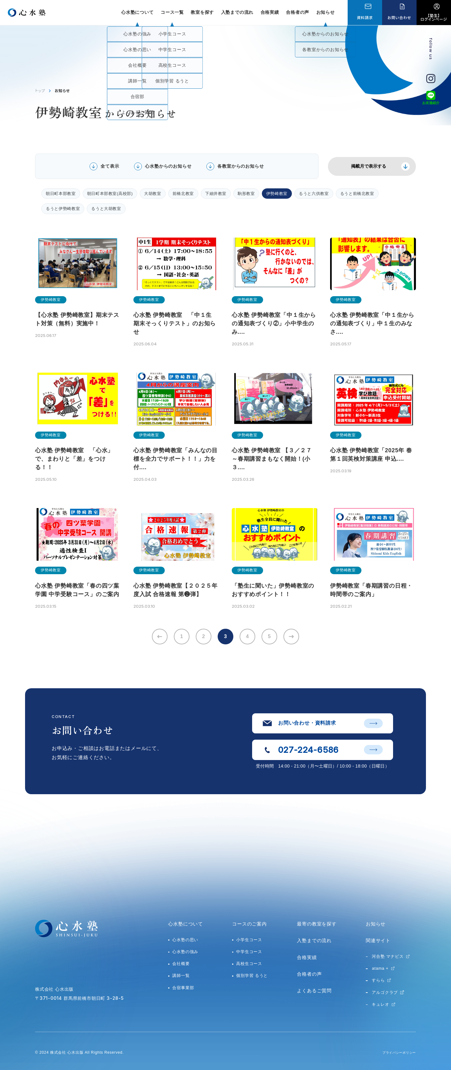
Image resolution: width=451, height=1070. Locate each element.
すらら (378, 980)
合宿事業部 (183, 987)
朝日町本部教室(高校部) (110, 193)
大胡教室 (152, 193)
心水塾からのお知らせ (168, 166)
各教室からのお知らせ (240, 166)
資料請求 (365, 17)
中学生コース (249, 951)
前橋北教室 (183, 193)
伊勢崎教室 (277, 193)
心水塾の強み (185, 951)
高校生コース (249, 963)
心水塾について (185, 923)
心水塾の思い (185, 939)
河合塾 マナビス (387, 956)
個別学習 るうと (252, 975)
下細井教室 (215, 193)
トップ (40, 90)
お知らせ (325, 12)
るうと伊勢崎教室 (63, 208)
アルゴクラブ (385, 992)
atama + (380, 968)
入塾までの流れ (237, 12)
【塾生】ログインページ (434, 17)
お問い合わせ (399, 17)
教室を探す (202, 12)
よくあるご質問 (314, 990)
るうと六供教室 (314, 193)
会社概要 (180, 963)
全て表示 (110, 166)
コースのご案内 (249, 923)
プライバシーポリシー (396, 1052)
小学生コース (249, 939)
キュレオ (380, 1004)
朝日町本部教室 (61, 193)
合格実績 (270, 12)
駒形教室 (246, 193)
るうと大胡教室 (106, 208)
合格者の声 (297, 12)
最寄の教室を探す (316, 923)
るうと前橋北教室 (357, 193)
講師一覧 (180, 975)
